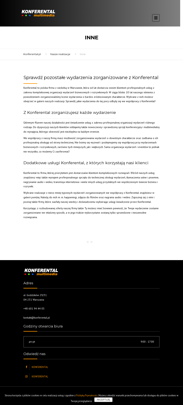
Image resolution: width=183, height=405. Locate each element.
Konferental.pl (32, 54)
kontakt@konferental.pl (36, 317)
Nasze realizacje (60, 54)
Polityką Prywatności (87, 395)
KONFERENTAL (40, 367)
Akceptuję (103, 399)
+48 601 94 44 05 (33, 308)
